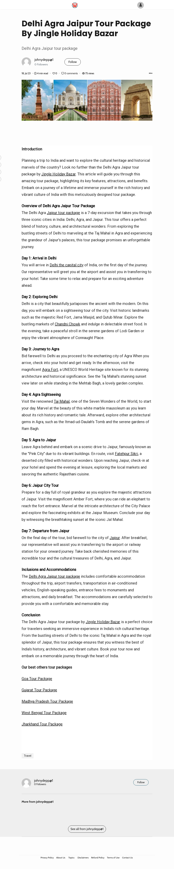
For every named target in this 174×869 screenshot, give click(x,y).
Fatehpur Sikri (126, 453)
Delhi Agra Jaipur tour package (54, 576)
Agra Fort (50, 369)
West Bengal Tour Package (44, 712)
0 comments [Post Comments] (69, 73)
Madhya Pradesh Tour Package (47, 701)
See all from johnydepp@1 (87, 829)
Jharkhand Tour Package (42, 724)
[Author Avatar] (140, 5)
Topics (71, 857)
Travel (27, 755)
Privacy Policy (47, 857)
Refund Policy (97, 857)
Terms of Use (113, 857)
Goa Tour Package (37, 678)
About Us (60, 857)
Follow (72, 62)
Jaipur (115, 537)
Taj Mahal (62, 401)
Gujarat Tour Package (39, 690)
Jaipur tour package (63, 212)
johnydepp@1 (43, 60)
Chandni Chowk (67, 324)
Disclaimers (83, 857)
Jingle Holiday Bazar (58, 174)
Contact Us (127, 857)
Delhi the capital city (66, 265)
